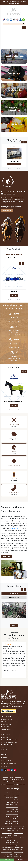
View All (14, 625)
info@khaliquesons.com (11, 207)
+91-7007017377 (7, 760)
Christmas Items (6, 729)
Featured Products (14, 258)
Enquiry (20, 859)
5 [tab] (15, 168)
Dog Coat (14, 291)
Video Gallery (14, 597)
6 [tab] (17, 168)
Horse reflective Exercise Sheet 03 (14, 401)
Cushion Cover (14, 161)
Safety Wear (5, 726)
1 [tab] (6, 168)
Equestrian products (15, 528)
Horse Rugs (4, 737)
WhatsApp (7, 859)
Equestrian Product (7, 719)
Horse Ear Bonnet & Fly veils (9, 742)
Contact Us (7, 210)
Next (25, 142)
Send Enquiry (14, 295)
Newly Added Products (14, 254)
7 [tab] (19, 168)
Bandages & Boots (6, 744)
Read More (6, 556)
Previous (22, 142)
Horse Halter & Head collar (9, 740)
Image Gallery (14, 593)
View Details (14, 164)
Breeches (4, 747)
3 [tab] (10, 168)
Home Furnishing (6, 724)
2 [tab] (8, 168)
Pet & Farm (4, 722)
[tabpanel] (14, 155)
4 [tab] (13, 168)
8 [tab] (22, 168)
